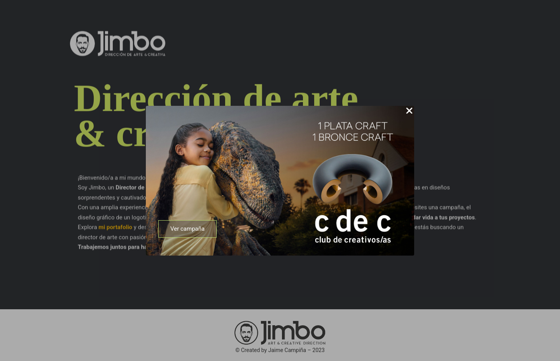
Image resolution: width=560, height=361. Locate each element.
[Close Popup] (409, 111)
